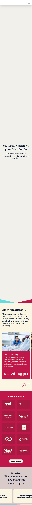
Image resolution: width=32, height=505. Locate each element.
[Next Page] (16, 461)
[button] (28, 3)
